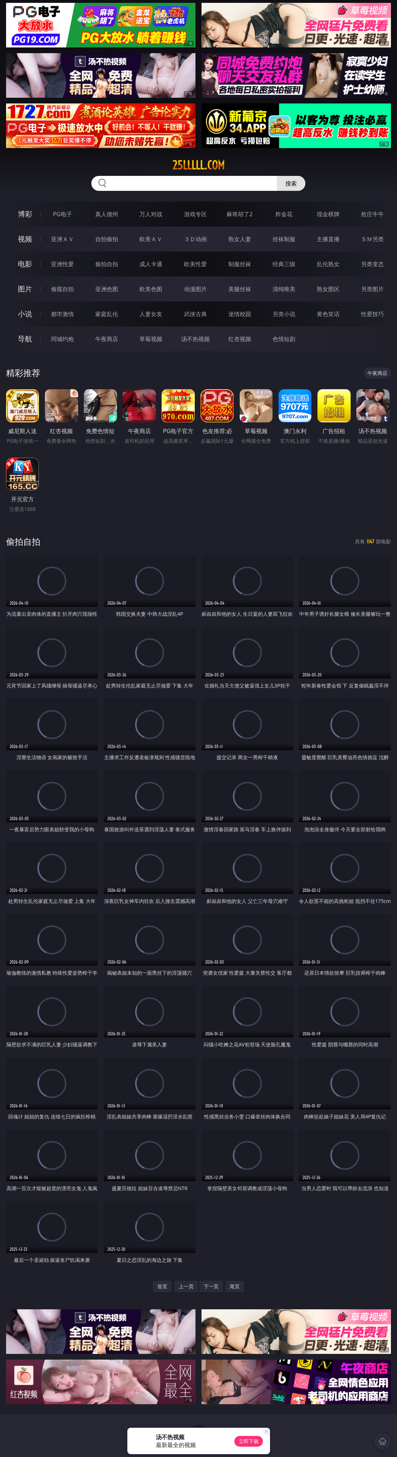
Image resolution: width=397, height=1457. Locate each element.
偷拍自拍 (106, 264)
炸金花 (283, 214)
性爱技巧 (372, 314)
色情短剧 (284, 339)
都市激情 (62, 314)
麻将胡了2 (240, 214)
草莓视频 (150, 339)
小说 (25, 314)
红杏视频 (239, 339)
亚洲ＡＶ (62, 239)
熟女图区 (328, 289)
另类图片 (372, 289)
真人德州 (106, 214)
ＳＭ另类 (372, 239)
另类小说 (284, 314)
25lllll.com (198, 165)
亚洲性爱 (62, 264)
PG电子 (62, 214)
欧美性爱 (195, 264)
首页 (162, 1286)
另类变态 (372, 264)
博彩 (25, 214)
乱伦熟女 (328, 264)
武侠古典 (195, 314)
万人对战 (150, 214)
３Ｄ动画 (195, 239)
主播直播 (328, 239)
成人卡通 (150, 264)
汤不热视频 (195, 339)
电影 (25, 264)
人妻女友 (150, 314)
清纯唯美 (284, 289)
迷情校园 (239, 314)
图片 (25, 289)
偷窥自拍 (62, 289)
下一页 (211, 1286)
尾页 (235, 1286)
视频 (25, 239)
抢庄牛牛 (372, 214)
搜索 (291, 183)
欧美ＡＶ (150, 239)
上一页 (186, 1286)
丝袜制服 (284, 239)
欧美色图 (150, 289)
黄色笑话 (328, 314)
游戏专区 (195, 214)
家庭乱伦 (106, 314)
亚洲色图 (106, 289)
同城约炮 (62, 339)
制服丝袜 (239, 264)
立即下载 (249, 1441)
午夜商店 (106, 339)
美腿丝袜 (239, 289)
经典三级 (284, 264)
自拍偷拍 (106, 239)
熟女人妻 (239, 239)
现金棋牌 (328, 214)
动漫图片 (195, 289)
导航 (25, 339)
